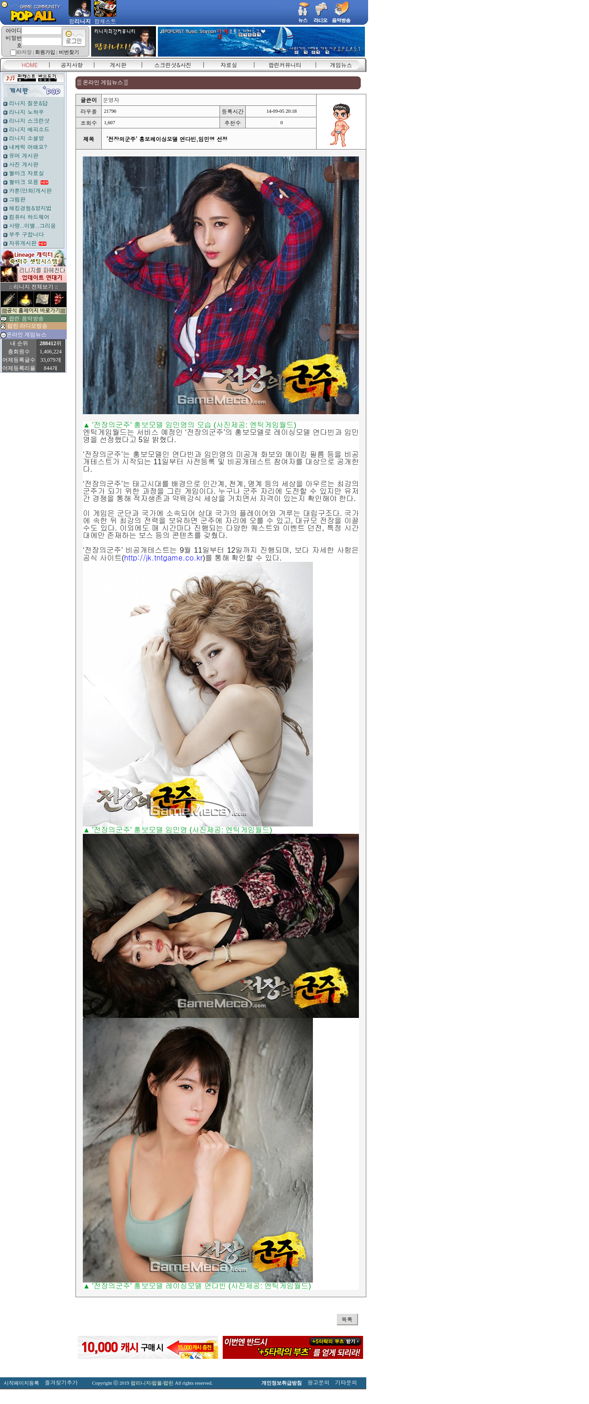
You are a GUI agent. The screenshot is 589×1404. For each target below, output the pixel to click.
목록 (346, 1319)
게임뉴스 (341, 65)
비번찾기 (69, 52)
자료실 (228, 65)
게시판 (118, 65)
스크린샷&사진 (172, 65)
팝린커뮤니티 (284, 65)
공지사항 (72, 65)
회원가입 (45, 52)
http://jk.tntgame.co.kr (163, 557)
